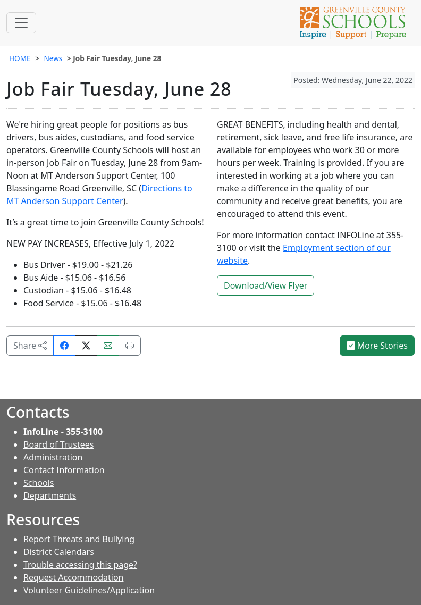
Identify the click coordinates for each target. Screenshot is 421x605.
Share (30, 345)
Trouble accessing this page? (80, 564)
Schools (38, 483)
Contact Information (64, 470)
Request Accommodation (73, 577)
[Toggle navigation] (21, 22)
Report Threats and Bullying (78, 539)
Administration (52, 457)
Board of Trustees (58, 444)
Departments (49, 495)
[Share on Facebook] (64, 345)
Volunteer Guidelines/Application (89, 590)
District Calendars (58, 552)
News (53, 58)
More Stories (377, 345)
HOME (20, 58)
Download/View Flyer (265, 285)
